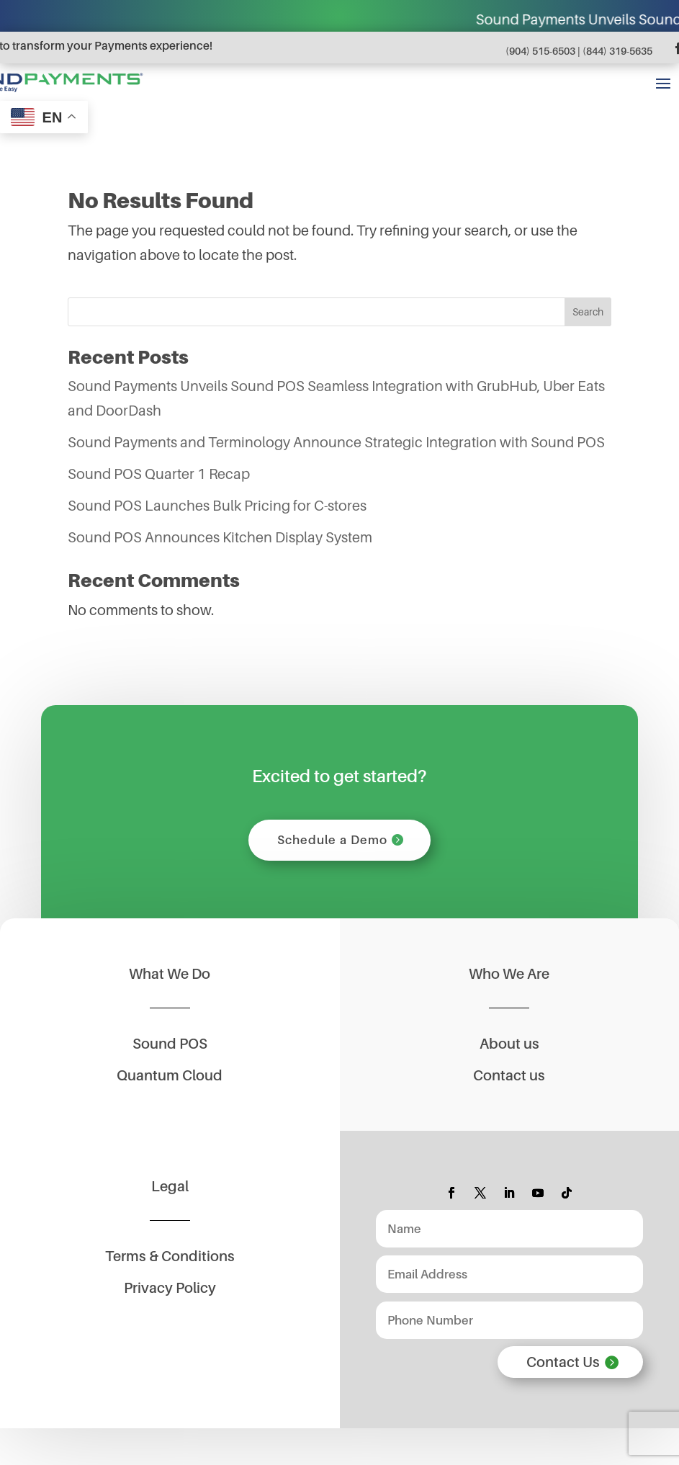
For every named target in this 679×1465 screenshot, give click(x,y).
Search (587, 311)
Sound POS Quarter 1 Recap (159, 474)
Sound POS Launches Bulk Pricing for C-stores (217, 505)
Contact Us (563, 1362)
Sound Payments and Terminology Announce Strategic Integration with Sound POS (336, 442)
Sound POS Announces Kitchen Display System (220, 537)
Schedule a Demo (332, 840)
